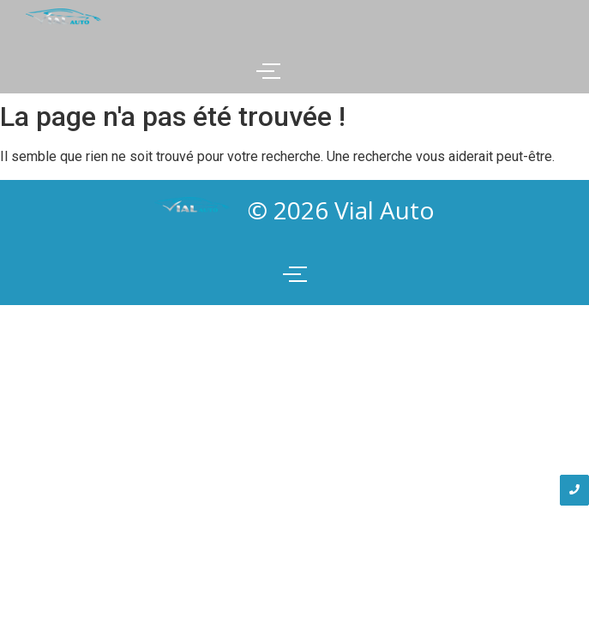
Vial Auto (384, 210)
